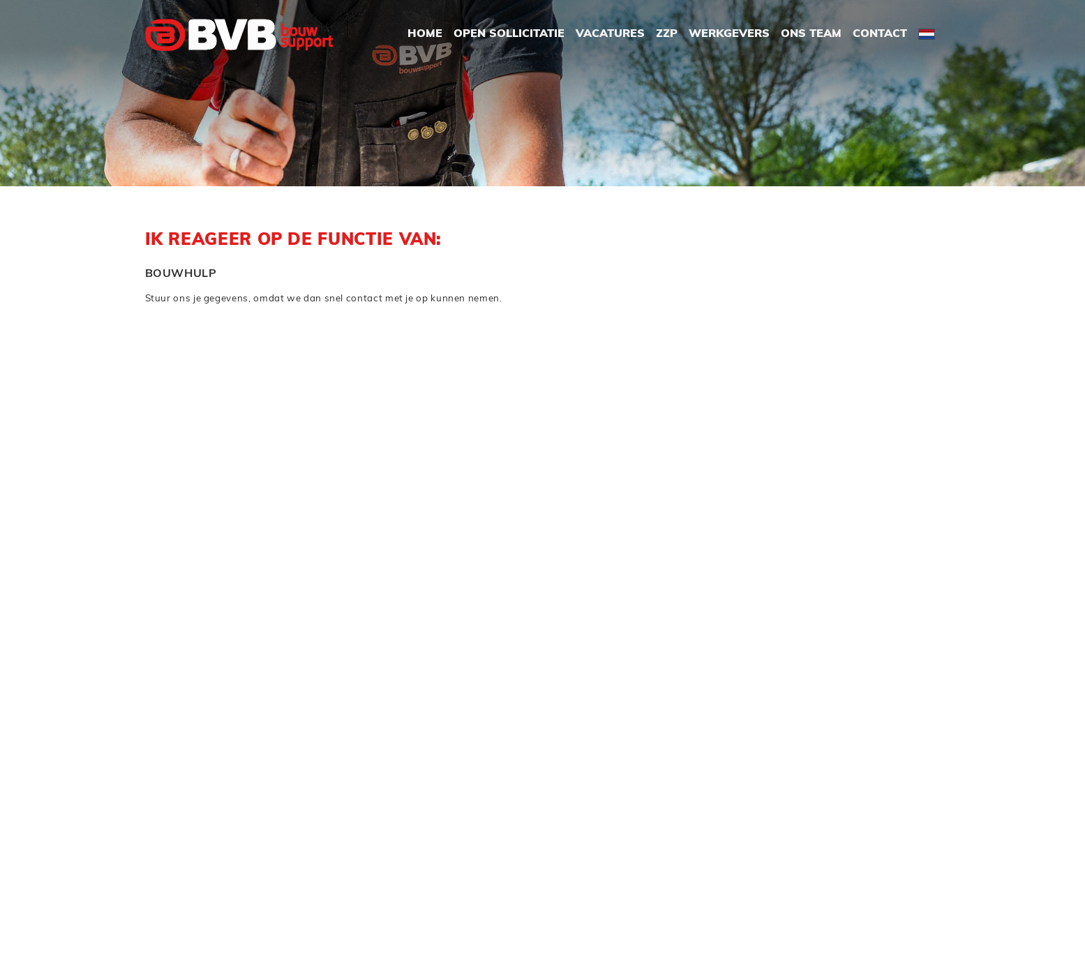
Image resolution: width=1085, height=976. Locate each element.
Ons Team (811, 34)
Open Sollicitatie (509, 34)
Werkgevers (729, 34)
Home (424, 34)
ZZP (667, 34)
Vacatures (610, 34)
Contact (880, 34)
